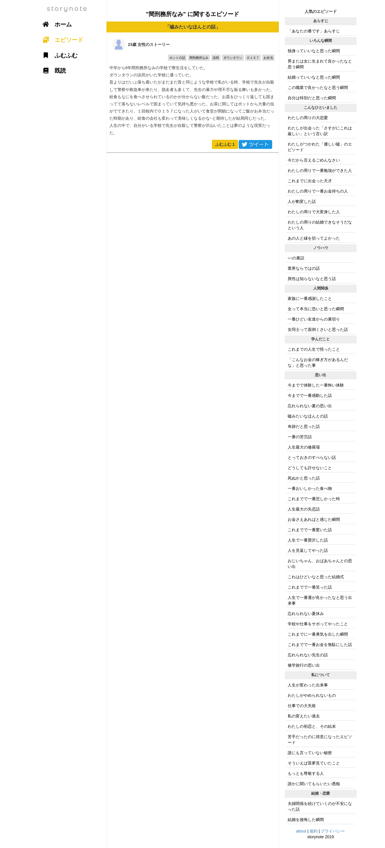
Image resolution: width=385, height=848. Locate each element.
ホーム (55, 24)
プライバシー (333, 831)
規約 (313, 831)
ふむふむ (225, 144)
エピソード (61, 40)
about (301, 831)
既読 (52, 70)
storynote (67, 9)
